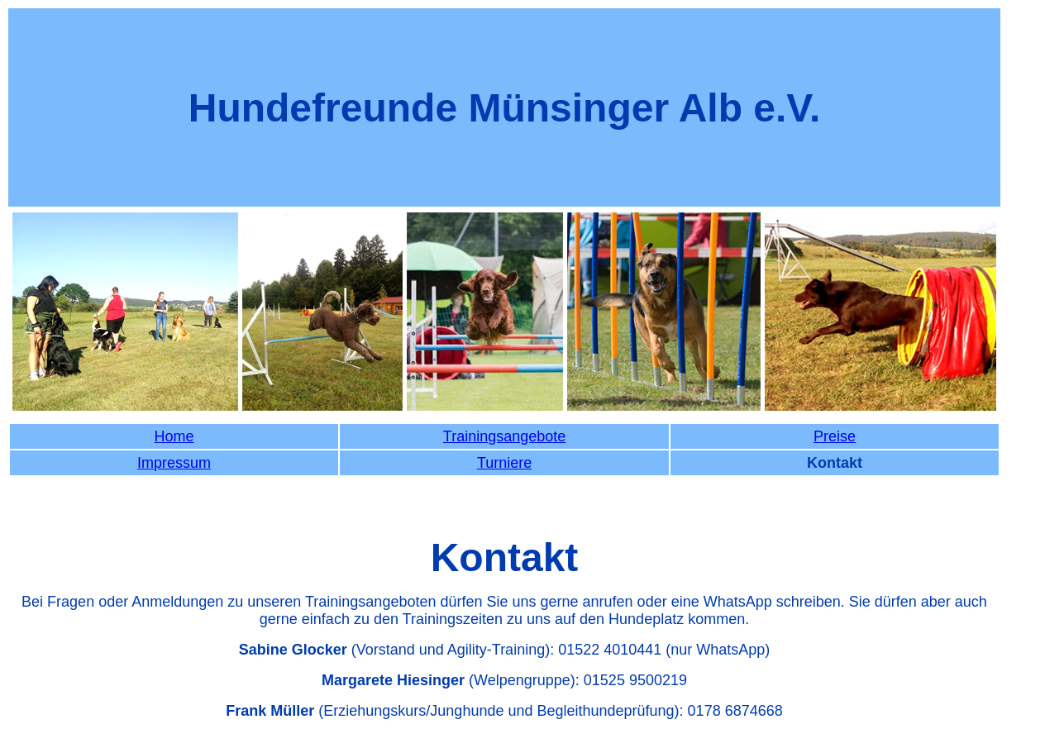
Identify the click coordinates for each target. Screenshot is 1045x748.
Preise (835, 436)
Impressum (174, 463)
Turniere (504, 463)
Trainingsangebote (504, 436)
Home (174, 436)
